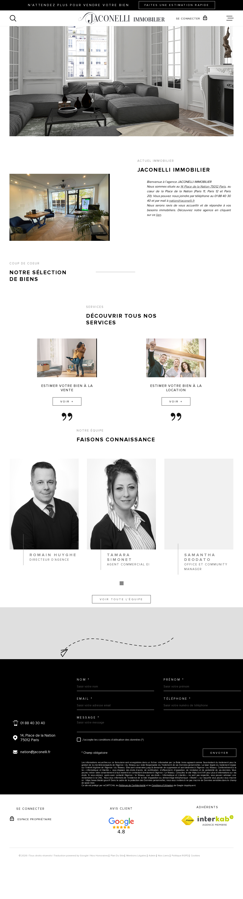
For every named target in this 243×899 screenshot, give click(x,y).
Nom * (83, 704)
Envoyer (219, 777)
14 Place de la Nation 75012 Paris (203, 216)
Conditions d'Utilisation (162, 810)
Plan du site (117, 880)
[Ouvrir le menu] (230, 18)
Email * (85, 723)
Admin (152, 880)
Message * (88, 742)
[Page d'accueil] (121, 18)
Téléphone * (177, 723)
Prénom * (174, 704)
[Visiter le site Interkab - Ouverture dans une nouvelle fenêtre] (215, 845)
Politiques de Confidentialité (132, 810)
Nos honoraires (99, 880)
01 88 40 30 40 (32, 748)
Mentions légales (136, 880)
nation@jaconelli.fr (182, 231)
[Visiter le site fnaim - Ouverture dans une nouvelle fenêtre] (187, 845)
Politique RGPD (180, 880)
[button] (122, 613)
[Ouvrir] (13, 18)
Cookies (195, 880)
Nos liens (163, 880)
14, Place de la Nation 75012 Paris (37, 762)
